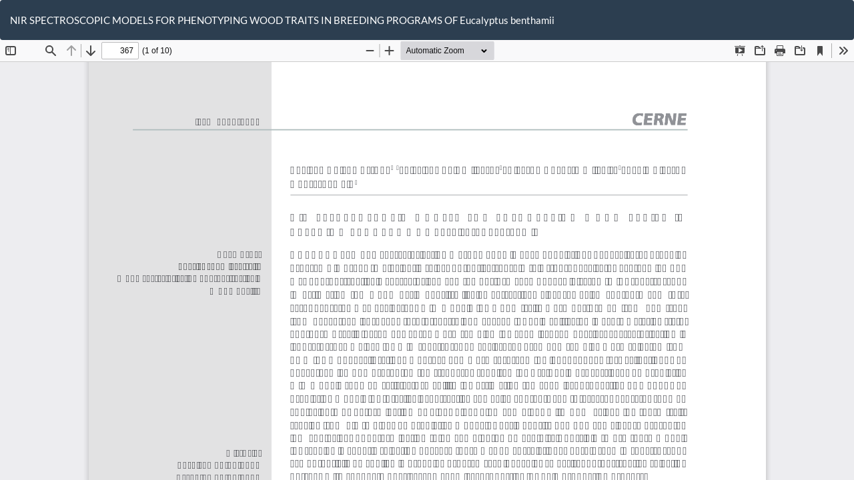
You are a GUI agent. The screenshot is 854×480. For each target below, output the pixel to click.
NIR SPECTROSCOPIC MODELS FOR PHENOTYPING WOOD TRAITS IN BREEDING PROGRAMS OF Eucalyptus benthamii (282, 20)
